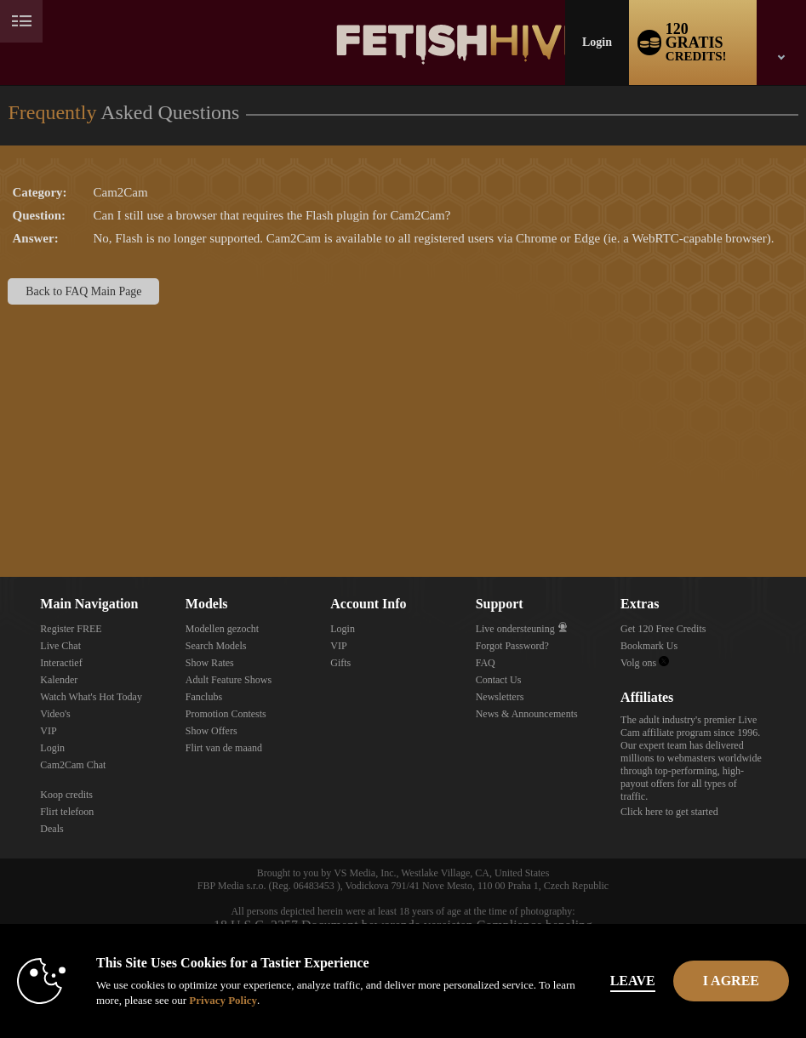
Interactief (61, 663)
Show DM (0, 513)
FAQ (485, 663)
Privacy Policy (223, 1000)
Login (597, 42)
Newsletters (500, 697)
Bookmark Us (648, 646)
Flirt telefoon (67, 812)
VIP (48, 731)
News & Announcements (527, 714)
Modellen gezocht (222, 629)
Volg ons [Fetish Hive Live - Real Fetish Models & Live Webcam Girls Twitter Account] (644, 663)
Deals (51, 829)
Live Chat (60, 646)
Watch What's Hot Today (91, 697)
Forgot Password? (512, 646)
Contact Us (499, 680)
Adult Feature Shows (229, 680)
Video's (55, 714)
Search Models (216, 646)
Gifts (340, 663)
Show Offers (211, 731)
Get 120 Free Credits (663, 629)
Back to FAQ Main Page (83, 291)
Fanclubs (204, 697)
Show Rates (210, 663)
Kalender (58, 680)
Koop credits (66, 795)
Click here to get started (669, 812)
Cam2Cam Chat (73, 765)
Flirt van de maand (224, 748)
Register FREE (70, 629)
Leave (632, 980)
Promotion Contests (226, 714)
